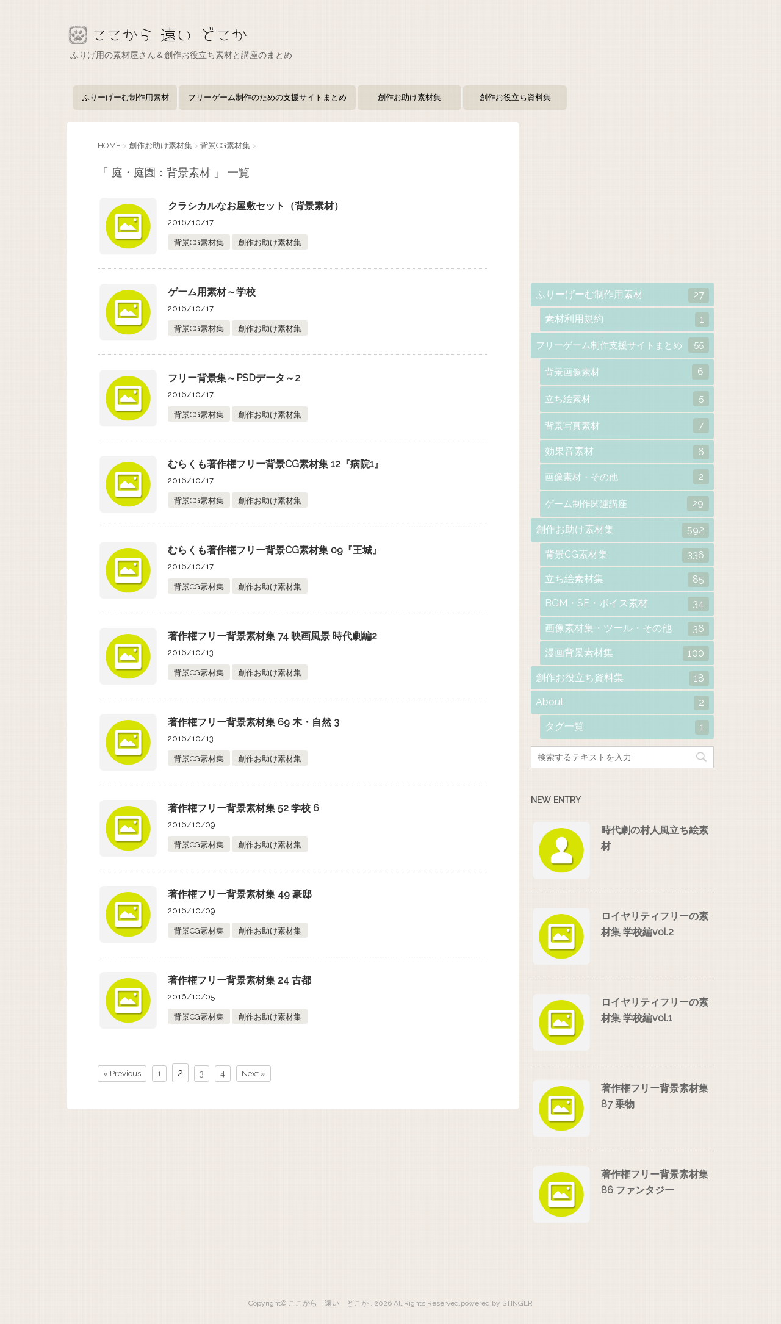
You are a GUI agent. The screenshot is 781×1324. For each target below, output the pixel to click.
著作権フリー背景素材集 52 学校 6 (243, 808)
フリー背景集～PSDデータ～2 (234, 378)
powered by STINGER (497, 1303)
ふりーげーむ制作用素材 (125, 97)
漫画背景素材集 (627, 653)
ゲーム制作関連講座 (627, 503)
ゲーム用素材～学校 (212, 292)
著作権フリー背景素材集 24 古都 (239, 980)
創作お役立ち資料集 (515, 97)
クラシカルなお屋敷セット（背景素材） (256, 206)
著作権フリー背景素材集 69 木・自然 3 (253, 722)
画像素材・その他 (627, 476)
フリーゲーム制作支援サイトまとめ (622, 345)
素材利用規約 (627, 319)
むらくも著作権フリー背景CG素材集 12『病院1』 (276, 464)
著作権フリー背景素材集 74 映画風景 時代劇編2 (272, 636)
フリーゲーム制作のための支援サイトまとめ (267, 97)
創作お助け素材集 (409, 97)
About (622, 703)
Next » (253, 1073)
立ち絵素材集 (627, 579)
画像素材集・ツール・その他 (627, 629)
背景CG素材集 (199, 242)
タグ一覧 (627, 727)
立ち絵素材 (627, 398)
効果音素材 (627, 452)
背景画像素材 (627, 372)
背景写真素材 (627, 425)
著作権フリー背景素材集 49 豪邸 (240, 894)
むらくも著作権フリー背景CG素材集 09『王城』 (275, 550)
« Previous (122, 1073)
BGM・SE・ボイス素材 (627, 604)
